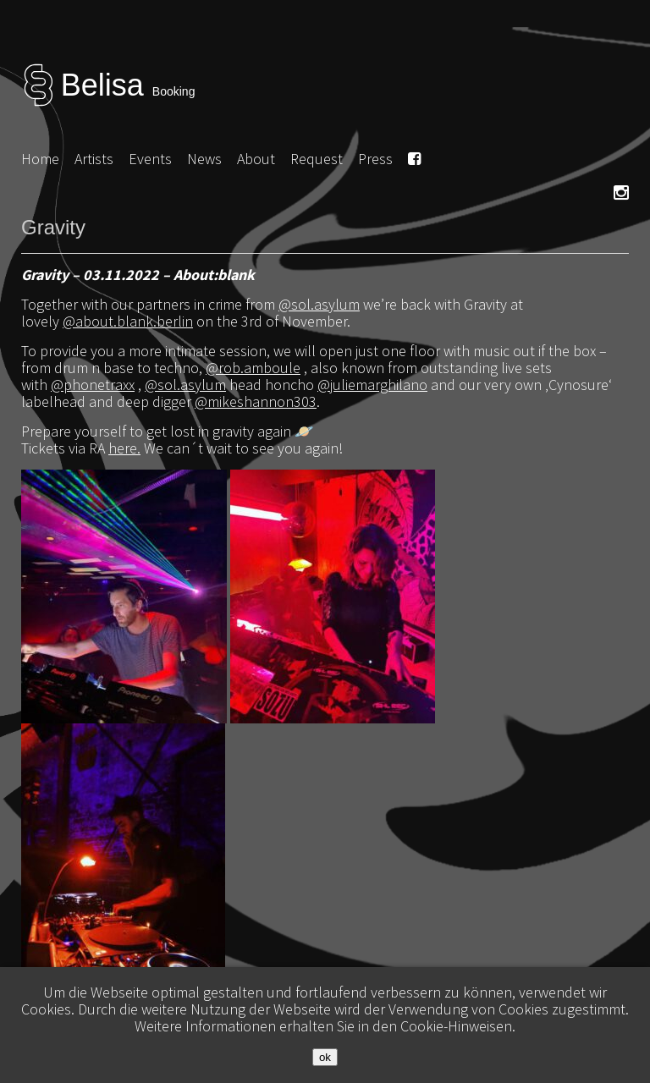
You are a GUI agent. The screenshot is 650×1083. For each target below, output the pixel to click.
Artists (93, 158)
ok (325, 1057)
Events (150, 158)
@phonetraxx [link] (93, 384)
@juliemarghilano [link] (372, 384)
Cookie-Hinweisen (456, 1026)
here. (124, 448)
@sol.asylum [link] (319, 304)
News (204, 158)
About (256, 158)
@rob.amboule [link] (253, 367)
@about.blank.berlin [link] (128, 321)
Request (316, 158)
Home (40, 158)
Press (375, 158)
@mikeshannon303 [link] (256, 401)
